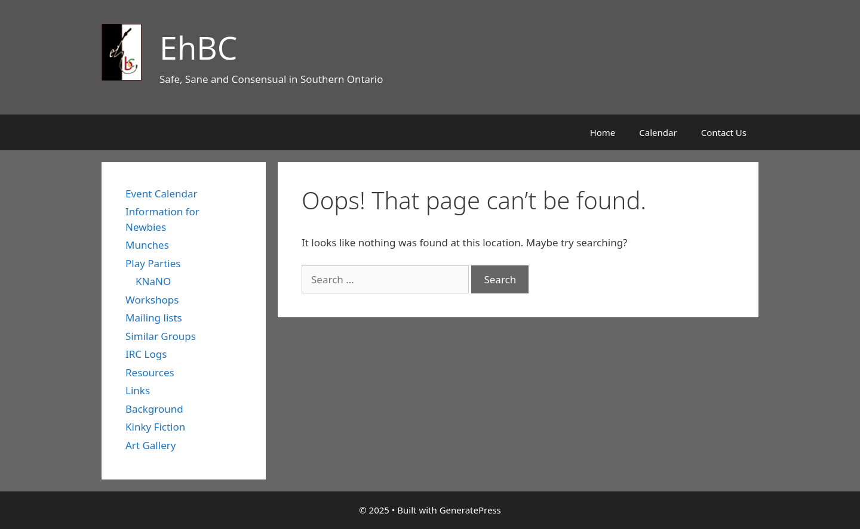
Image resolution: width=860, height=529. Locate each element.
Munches (147, 245)
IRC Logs (146, 354)
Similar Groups (160, 336)
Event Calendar (161, 193)
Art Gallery (150, 445)
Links (137, 390)
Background (154, 409)
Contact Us (724, 132)
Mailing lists (153, 317)
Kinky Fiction (155, 427)
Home (603, 132)
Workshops (152, 300)
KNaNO (153, 281)
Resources (149, 372)
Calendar (658, 132)
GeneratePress (470, 510)
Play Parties (152, 263)
